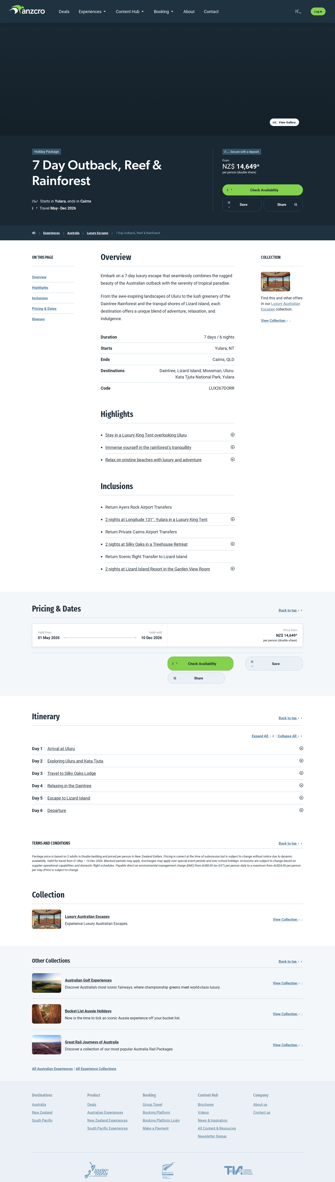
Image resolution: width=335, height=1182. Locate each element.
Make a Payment (156, 1115)
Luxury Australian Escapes (87, 903)
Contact (211, 11)
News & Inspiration (212, 1107)
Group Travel (152, 1091)
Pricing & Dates (44, 308)
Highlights (40, 287)
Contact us (261, 1099)
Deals (64, 11)
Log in (318, 11)
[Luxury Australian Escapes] (275, 281)
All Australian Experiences (52, 1055)
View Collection (276, 320)
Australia (73, 233)
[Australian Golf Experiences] (46, 969)
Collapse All (290, 722)
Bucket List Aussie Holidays (88, 997)
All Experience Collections (96, 1055)
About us (260, 1091)
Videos (203, 1099)
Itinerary (38, 319)
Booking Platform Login (161, 1107)
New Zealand (42, 1099)
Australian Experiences (105, 1099)
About (189, 11)
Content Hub (127, 11)
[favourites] (298, 11)
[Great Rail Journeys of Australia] (46, 1031)
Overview (39, 277)
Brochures (206, 1091)
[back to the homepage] (34, 233)
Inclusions (40, 298)
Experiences (90, 11)
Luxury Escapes (97, 233)
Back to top (290, 610)
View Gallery (284, 122)
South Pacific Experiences (107, 1115)
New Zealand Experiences (107, 1107)
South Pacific (42, 1107)
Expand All (263, 722)
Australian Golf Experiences (88, 967)
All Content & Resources (217, 1115)
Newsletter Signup (212, 1123)
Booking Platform (156, 1099)
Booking (161, 11)
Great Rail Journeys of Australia (92, 1028)
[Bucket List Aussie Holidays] (46, 1001)
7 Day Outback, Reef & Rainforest (138, 233)
